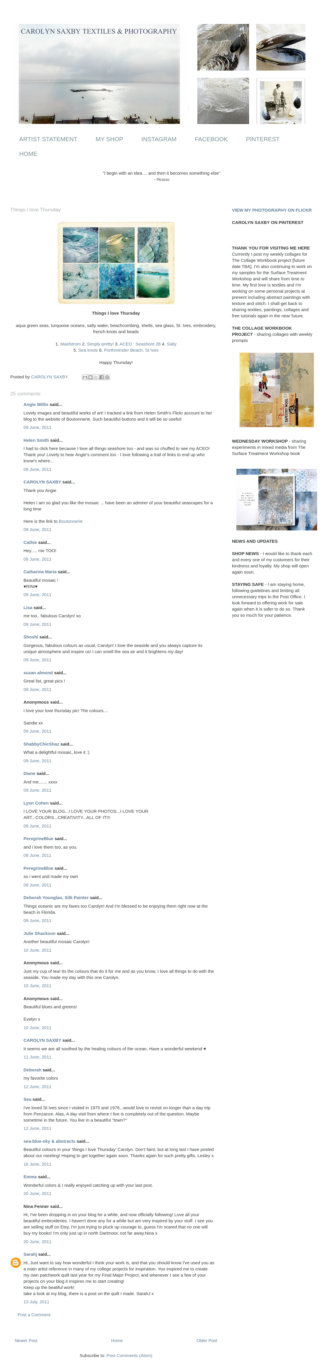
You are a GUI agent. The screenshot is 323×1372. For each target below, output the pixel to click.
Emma (30, 1176)
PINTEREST (263, 139)
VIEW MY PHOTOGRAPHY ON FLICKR (272, 210)
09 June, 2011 (37, 427)
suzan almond (38, 672)
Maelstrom (70, 343)
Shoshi (30, 636)
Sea (27, 1099)
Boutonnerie (71, 521)
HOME (28, 154)
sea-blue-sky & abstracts (49, 1141)
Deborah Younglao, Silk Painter (56, 897)
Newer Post (26, 1340)
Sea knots (88, 350)
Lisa (27, 607)
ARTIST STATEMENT (48, 139)
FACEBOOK (211, 139)
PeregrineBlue (38, 838)
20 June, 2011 (37, 1193)
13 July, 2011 (36, 1301)
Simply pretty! (100, 343)
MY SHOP (109, 139)
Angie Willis (35, 404)
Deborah (32, 1069)
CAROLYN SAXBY (42, 481)
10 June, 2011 (37, 950)
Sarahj (30, 1254)
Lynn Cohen (36, 802)
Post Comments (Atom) (129, 1355)
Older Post (206, 1340)
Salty (171, 343)
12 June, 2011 (37, 1086)
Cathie (30, 542)
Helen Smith (36, 440)
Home (117, 1340)
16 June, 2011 (37, 1164)
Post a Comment (34, 1314)
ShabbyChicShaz (41, 743)
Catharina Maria (40, 571)
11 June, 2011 (37, 1056)
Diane (29, 773)
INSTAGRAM (159, 139)
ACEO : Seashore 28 (140, 343)
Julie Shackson (39, 933)
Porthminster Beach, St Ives (131, 350)
